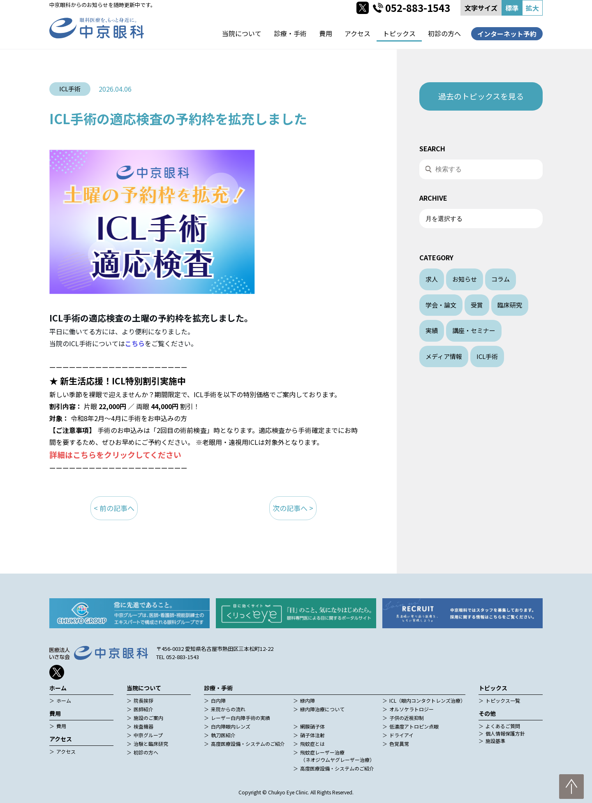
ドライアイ (401, 734)
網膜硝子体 (312, 726)
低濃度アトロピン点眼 (414, 726)
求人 (432, 279)
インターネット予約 (506, 34)
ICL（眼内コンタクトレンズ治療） (427, 700)
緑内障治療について (322, 709)
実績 (432, 330)
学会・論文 (441, 305)
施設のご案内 (148, 717)
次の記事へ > (293, 508)
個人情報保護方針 (505, 733)
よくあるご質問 (503, 725)
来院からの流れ (228, 709)
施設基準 (495, 740)
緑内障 (307, 700)
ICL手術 (487, 356)
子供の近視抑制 (406, 717)
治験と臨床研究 (151, 743)
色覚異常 (399, 743)
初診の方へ (444, 33)
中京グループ (148, 734)
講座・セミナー (473, 330)
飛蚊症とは (312, 743)
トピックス (399, 33)
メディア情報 (444, 356)
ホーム (63, 700)
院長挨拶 (143, 700)
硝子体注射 (312, 734)
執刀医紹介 (223, 734)
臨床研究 (509, 305)
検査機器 (143, 726)
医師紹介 (143, 709)
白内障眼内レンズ (230, 726)
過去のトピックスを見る (481, 96)
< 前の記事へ (114, 508)
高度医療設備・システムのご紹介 (248, 743)
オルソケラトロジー (411, 709)
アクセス (357, 33)
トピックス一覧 (503, 700)
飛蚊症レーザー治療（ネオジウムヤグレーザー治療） (337, 756)
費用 (325, 33)
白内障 (218, 700)
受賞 (477, 305)
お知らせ (464, 279)
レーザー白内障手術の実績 (240, 717)
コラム (500, 279)
